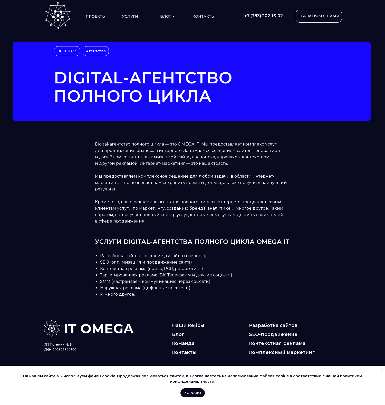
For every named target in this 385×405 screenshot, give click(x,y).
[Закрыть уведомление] (381, 369)
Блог (165, 16)
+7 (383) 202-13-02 (263, 15)
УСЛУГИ (130, 16)
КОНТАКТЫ (203, 16)
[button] (319, 16)
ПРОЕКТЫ (96, 16)
